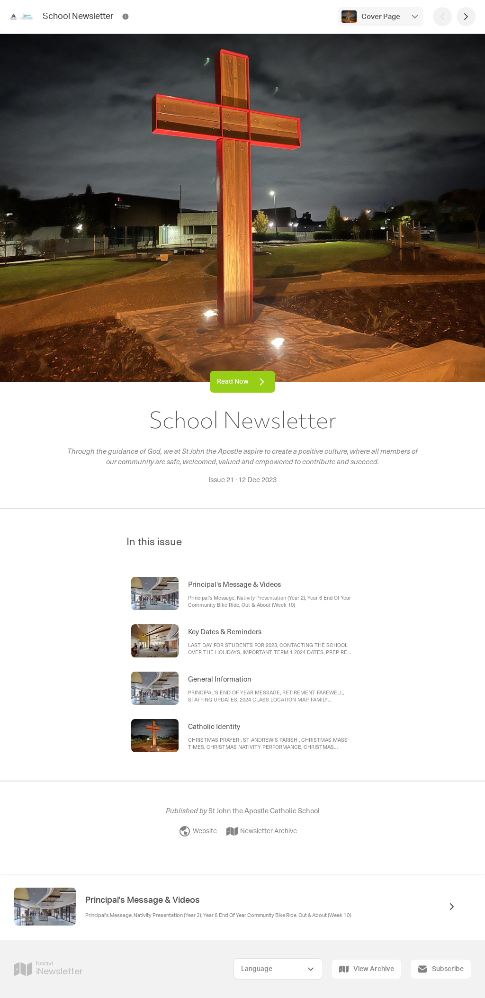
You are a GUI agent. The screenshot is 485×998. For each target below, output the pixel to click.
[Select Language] (278, 969)
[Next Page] (466, 16)
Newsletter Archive (261, 831)
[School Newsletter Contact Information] (125, 16)
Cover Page (380, 16)
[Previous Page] (442, 16)
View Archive (366, 969)
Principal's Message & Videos (142, 900)
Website (198, 831)
